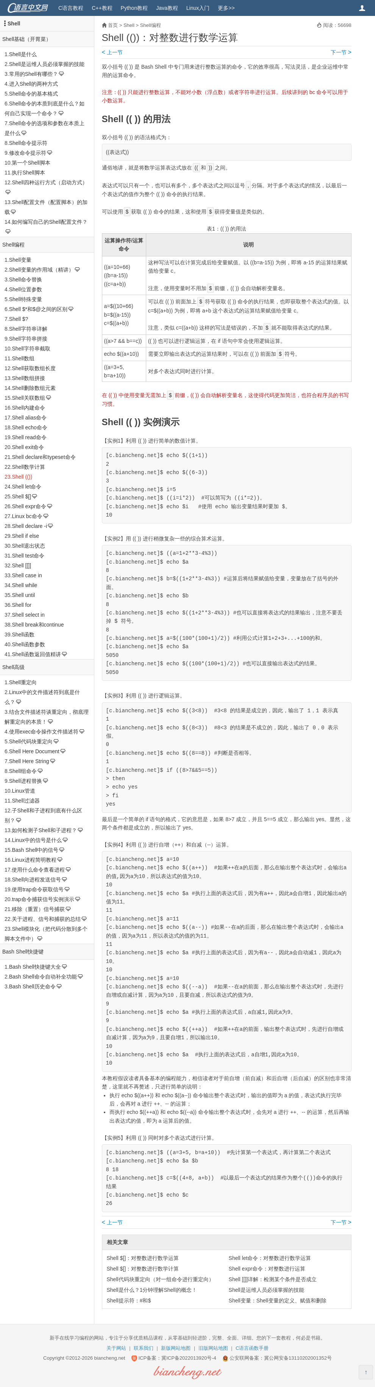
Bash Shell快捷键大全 (35, 967)
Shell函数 (23, 634)
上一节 (112, 52)
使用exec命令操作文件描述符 (44, 732)
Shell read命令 (29, 437)
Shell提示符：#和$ (129, 1300)
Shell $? (18, 319)
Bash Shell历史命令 (32, 986)
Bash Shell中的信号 (35, 850)
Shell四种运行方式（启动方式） (49, 182)
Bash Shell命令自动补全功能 (43, 977)
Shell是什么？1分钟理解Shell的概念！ (152, 1290)
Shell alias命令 (29, 418)
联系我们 (143, 1348)
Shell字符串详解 (28, 329)
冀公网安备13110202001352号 (298, 1358)
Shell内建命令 (28, 408)
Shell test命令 (28, 556)
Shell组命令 (23, 771)
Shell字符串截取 (31, 349)
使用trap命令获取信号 (37, 889)
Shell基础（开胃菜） (26, 39)
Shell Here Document (34, 751)
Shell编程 (13, 245)
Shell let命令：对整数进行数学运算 (270, 1258)
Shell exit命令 (28, 447)
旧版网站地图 (213, 1348)
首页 (113, 25)
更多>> (226, 8)
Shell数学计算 (28, 467)
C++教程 (102, 8)
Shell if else (25, 536)
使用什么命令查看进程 (38, 870)
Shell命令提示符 (28, 143)
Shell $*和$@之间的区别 (38, 309)
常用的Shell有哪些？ (33, 74)
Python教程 (134, 8)
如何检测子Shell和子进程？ (44, 830)
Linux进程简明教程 (34, 860)
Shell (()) (22, 477)
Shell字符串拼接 (28, 339)
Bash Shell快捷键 (23, 952)
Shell (14, 23)
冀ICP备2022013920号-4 (188, 1358)
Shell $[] (21, 496)
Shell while (24, 585)
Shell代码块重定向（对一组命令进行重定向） (160, 1279)
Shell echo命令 (29, 427)
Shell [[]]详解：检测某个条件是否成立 (273, 1279)
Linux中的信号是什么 (36, 840)
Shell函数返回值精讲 (36, 654)
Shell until (23, 595)
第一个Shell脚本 (31, 163)
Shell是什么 (23, 54)
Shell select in (28, 615)
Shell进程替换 (25, 781)
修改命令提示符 (27, 153)
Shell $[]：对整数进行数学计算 (143, 1269)
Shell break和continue (38, 625)
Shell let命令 (26, 487)
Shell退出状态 (28, 546)
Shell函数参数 (28, 644)
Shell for (21, 605)
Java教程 (167, 8)
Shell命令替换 (25, 279)
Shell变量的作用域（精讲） (41, 270)
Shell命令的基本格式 (33, 94)
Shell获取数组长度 (33, 368)
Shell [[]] (21, 565)
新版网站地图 (176, 1348)
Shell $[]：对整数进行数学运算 (143, 1258)
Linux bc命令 (27, 516)
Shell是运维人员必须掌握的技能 (46, 64)
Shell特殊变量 (25, 299)
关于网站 (116, 1348)
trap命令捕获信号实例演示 (43, 899)
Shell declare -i (29, 526)
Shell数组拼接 (28, 378)
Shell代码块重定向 (31, 741)
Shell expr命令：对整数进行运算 (267, 1269)
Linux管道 (23, 791)
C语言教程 (70, 8)
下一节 (341, 52)
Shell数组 (23, 358)
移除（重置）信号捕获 (38, 909)
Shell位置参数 (25, 289)
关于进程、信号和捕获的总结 (46, 919)
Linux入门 (197, 8)
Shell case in (27, 575)
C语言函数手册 (252, 1348)
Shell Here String (29, 761)
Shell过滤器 (25, 801)
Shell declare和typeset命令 (43, 457)
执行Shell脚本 (28, 173)
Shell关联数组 (28, 398)
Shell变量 (20, 260)
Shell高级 (13, 667)
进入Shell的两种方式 (33, 84)
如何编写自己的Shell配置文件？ (49, 222)
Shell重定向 (23, 682)
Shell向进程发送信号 (36, 879)
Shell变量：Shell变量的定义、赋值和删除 (278, 1300)
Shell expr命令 (29, 506)
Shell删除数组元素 (33, 388)
